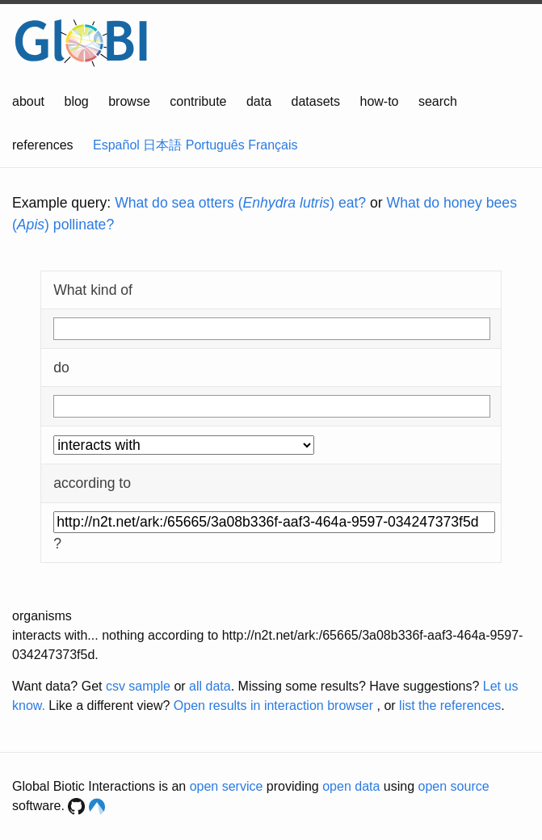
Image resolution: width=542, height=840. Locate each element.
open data (351, 786)
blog (77, 101)
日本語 (162, 145)
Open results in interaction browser (273, 705)
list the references (450, 705)
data (258, 101)
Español (116, 145)
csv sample (138, 686)
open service (226, 786)
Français (272, 145)
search (437, 101)
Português (215, 145)
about (28, 101)
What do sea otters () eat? (240, 203)
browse (129, 101)
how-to (378, 101)
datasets (316, 101)
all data (210, 686)
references (43, 145)
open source (453, 786)
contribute (198, 101)
